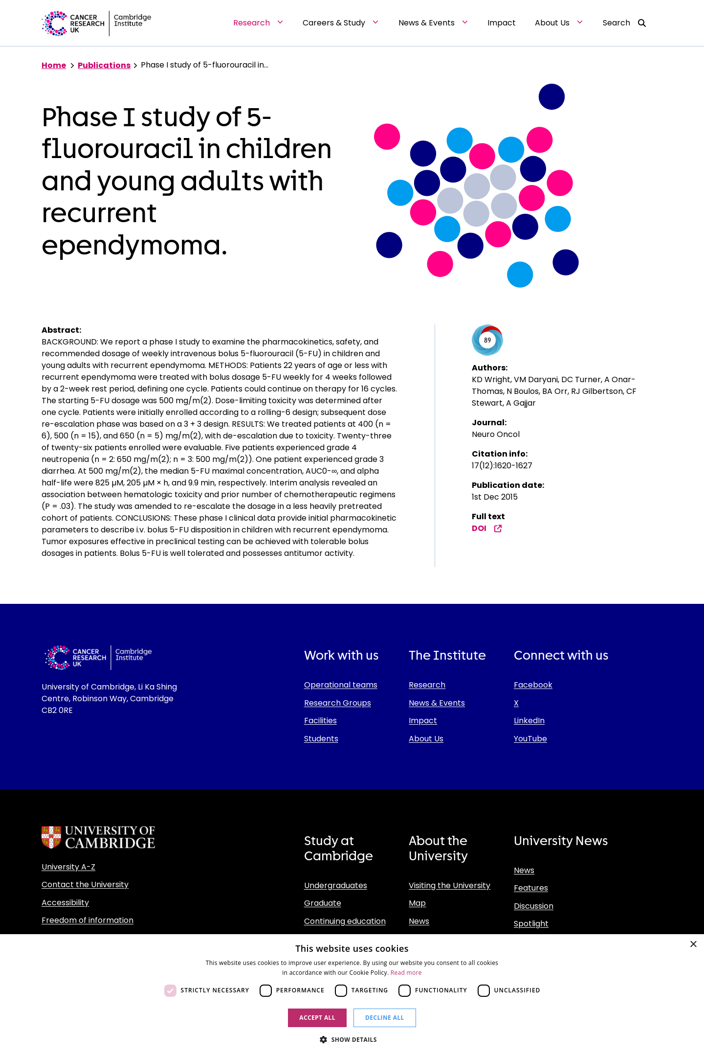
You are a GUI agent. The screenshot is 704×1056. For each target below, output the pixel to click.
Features (531, 888)
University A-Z (68, 866)
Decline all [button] (384, 1017)
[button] (352, 1039)
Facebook (533, 684)
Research (427, 684)
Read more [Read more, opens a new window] (406, 972)
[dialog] (352, 995)
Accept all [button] (317, 1017)
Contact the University (85, 884)
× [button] (693, 944)
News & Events (437, 703)
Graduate (322, 903)
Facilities (320, 720)
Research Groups (337, 703)
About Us (426, 738)
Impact (423, 720)
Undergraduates (335, 885)
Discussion (533, 906)
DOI (487, 528)
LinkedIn (529, 720)
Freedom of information (87, 920)
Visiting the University (449, 885)
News (419, 921)
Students (321, 738)
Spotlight (531, 923)
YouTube (530, 738)
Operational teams (340, 684)
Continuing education (345, 921)
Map (417, 903)
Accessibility (65, 902)
